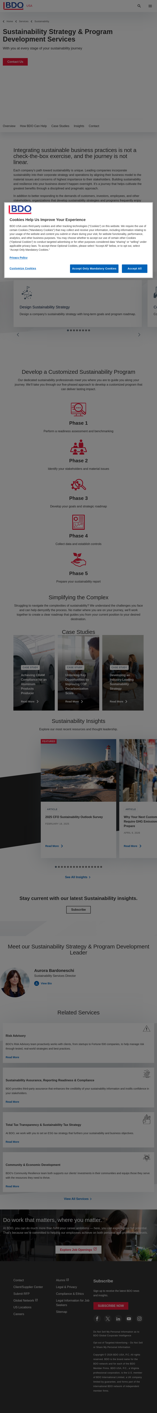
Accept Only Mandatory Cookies (94, 268)
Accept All (135, 268)
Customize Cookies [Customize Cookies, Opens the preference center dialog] (23, 268)
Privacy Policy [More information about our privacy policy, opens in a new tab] (19, 257)
